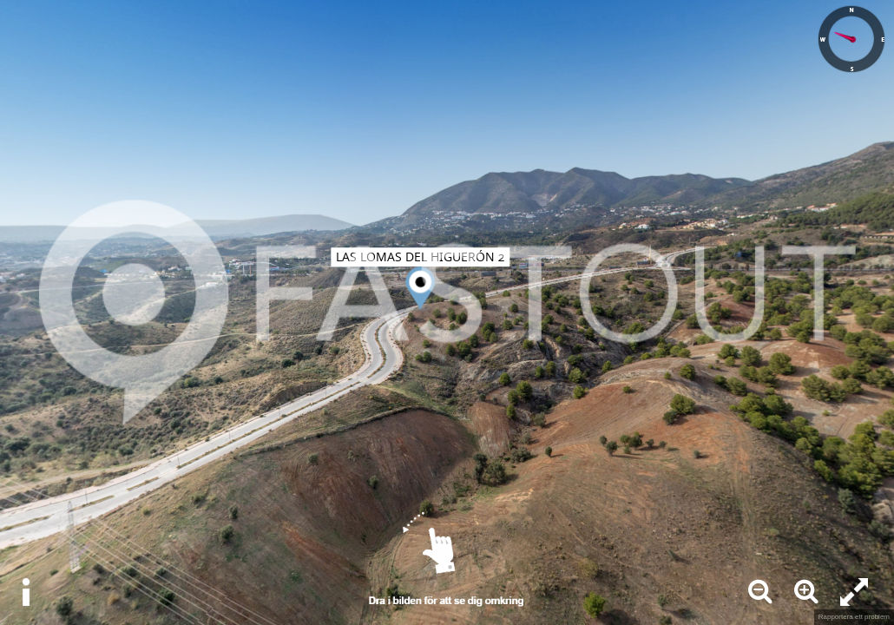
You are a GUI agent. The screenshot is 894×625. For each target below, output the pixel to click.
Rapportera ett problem (854, 617)
